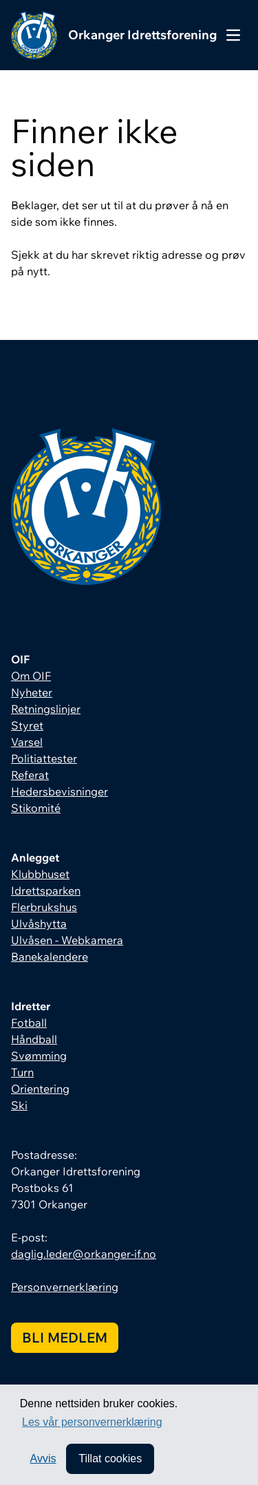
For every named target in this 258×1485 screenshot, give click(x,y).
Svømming (39, 1055)
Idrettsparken (45, 890)
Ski (19, 1105)
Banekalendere (49, 956)
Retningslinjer (45, 709)
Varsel (27, 742)
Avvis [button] (43, 1458)
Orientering (40, 1089)
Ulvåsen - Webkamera (67, 940)
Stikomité (36, 808)
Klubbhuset (40, 874)
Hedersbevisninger (59, 791)
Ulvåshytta (39, 923)
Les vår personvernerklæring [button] (92, 1422)
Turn (22, 1072)
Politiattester (44, 758)
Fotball (29, 1022)
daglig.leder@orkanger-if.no (83, 1254)
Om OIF (31, 676)
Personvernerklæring (64, 1287)
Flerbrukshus (44, 907)
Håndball (34, 1039)
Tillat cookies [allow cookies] (110, 1458)
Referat (30, 775)
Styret (27, 725)
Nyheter (31, 692)
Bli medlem (64, 1337)
